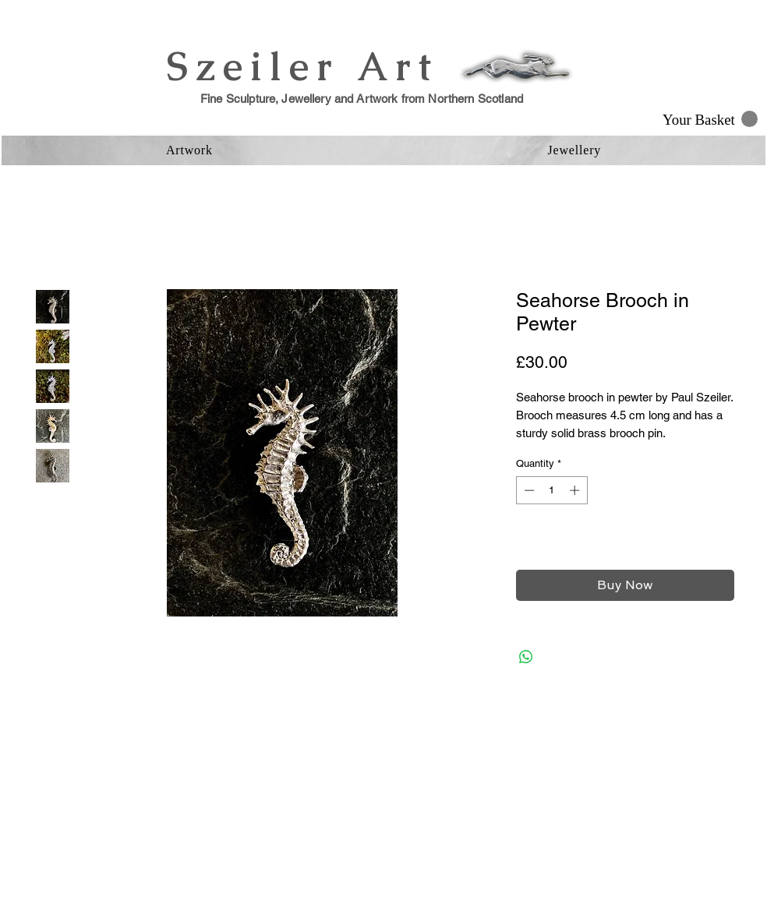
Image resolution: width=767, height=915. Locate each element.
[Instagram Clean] (713, 772)
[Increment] (576, 490)
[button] (710, 119)
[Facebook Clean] (682, 772)
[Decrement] (527, 490)
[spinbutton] (551, 490)
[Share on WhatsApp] (526, 657)
